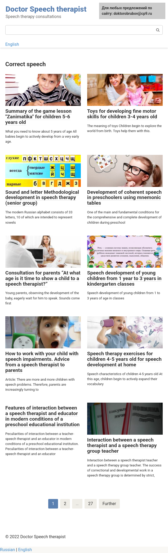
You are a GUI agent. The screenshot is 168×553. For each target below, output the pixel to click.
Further (109, 503)
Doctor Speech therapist (46, 9)
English (12, 44)
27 (90, 503)
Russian (7, 549)
